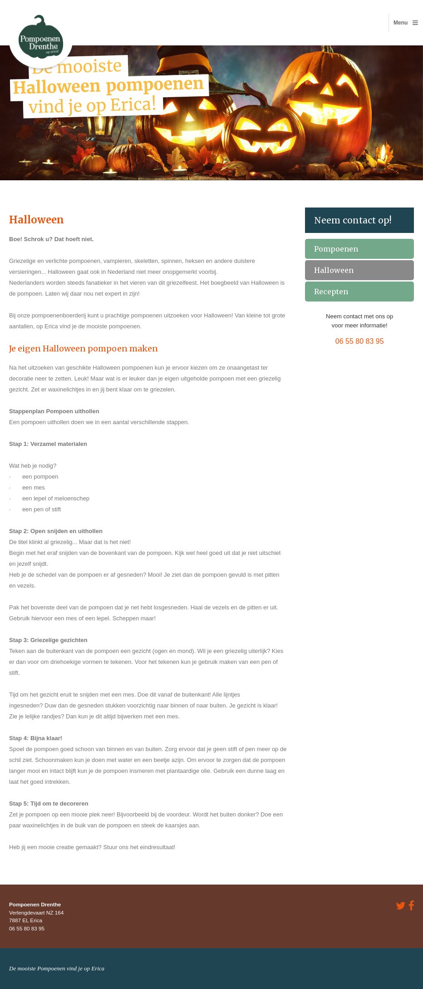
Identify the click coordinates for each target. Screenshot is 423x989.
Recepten (331, 291)
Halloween (334, 270)
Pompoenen (336, 248)
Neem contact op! (353, 220)
